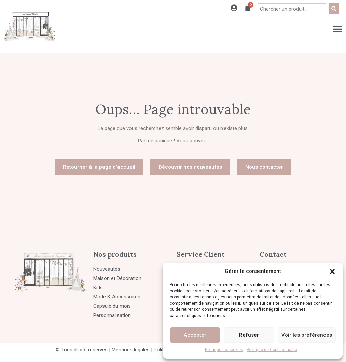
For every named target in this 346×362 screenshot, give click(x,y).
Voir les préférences (306, 335)
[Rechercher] (334, 8)
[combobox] (292, 8)
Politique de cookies (224, 349)
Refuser (249, 335)
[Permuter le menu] (337, 29)
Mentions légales (131, 350)
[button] (332, 271)
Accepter (195, 335)
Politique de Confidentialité (272, 349)
